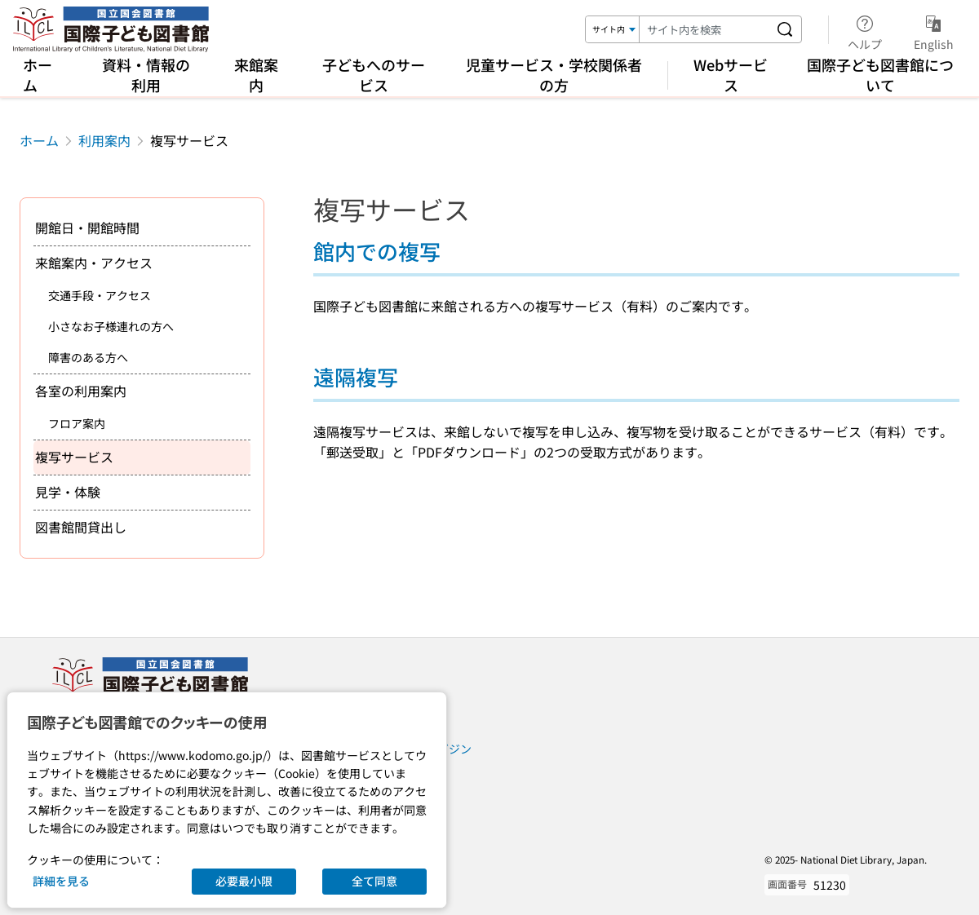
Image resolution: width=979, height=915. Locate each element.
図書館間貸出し (80, 527)
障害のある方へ (88, 357)
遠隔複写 (355, 376)
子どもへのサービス (373, 74)
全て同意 (374, 881)
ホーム (37, 74)
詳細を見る (61, 881)
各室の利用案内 (80, 390)
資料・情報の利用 (146, 74)
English (934, 30)
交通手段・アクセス (99, 295)
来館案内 (256, 74)
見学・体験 (67, 492)
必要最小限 (243, 881)
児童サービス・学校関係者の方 (554, 74)
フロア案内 (76, 423)
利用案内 (104, 140)
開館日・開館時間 (87, 227)
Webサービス (730, 74)
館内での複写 (377, 251)
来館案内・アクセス (94, 262)
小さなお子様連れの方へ (111, 326)
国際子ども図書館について (880, 74)
